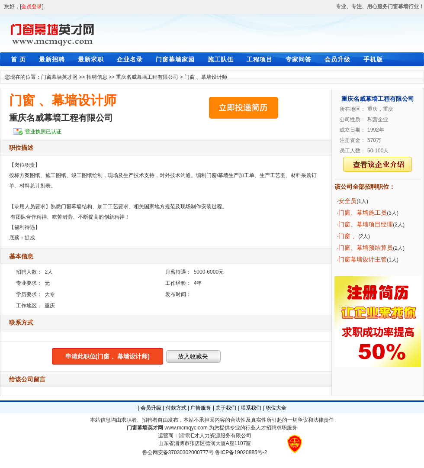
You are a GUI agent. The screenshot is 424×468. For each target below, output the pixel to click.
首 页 (18, 59)
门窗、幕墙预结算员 (365, 247)
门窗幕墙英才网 (59, 77)
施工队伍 (221, 59)
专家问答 (299, 59)
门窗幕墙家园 (175, 59)
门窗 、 (348, 235)
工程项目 (260, 59)
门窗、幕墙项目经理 (365, 224)
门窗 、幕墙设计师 (205, 77)
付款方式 (176, 408)
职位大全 (276, 408)
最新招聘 (52, 59)
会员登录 (31, 6)
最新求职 (91, 59)
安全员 (347, 200)
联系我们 (251, 408)
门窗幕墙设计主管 (362, 259)
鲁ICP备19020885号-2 (241, 452)
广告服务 (200, 408)
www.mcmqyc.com (185, 428)
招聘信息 (97, 77)
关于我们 (225, 408)
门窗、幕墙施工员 (362, 212)
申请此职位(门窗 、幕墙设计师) (107, 356)
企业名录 (130, 59)
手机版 (373, 59)
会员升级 (337, 59)
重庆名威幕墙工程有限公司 (147, 77)
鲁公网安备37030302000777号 (178, 452)
